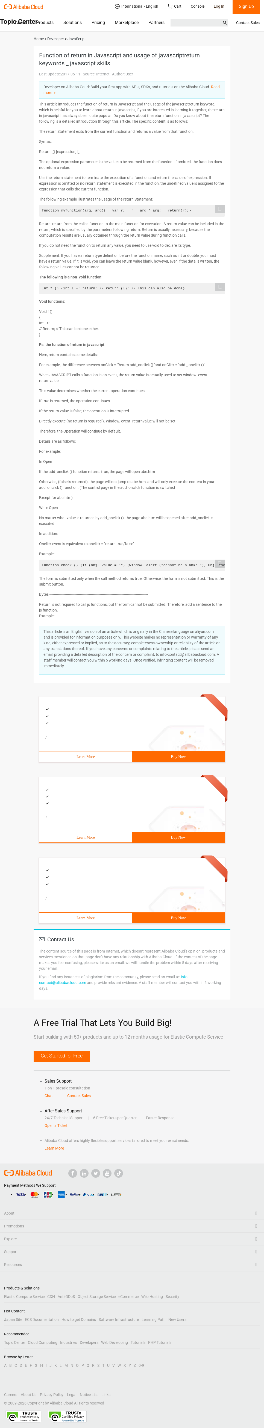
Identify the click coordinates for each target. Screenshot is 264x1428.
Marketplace (127, 22)
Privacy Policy (51, 1394)
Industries (68, 1342)
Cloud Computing (42, 1342)
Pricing (98, 22)
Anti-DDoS (66, 1296)
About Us (28, 1394)
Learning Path (154, 1319)
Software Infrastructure (119, 1319)
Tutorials (138, 1342)
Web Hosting (152, 1296)
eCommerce (128, 1296)
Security (172, 1296)
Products (45, 22)
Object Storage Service (97, 1296)
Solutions (72, 22)
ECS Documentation (42, 1319)
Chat (49, 1096)
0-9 (141, 1365)
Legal (71, 1394)
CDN (51, 1296)
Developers (89, 1342)
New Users (177, 1319)
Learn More (86, 757)
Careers (10, 1394)
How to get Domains (78, 1319)
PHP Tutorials (159, 1342)
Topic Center (14, 1342)
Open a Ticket (56, 1125)
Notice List (89, 1394)
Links (105, 1394)
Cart (174, 6)
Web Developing (114, 1342)
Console (197, 6)
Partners (156, 22)
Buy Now (178, 757)
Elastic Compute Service (24, 1296)
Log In (219, 6)
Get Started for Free (62, 1056)
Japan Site (13, 1319)
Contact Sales (248, 22)
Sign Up (246, 6)
